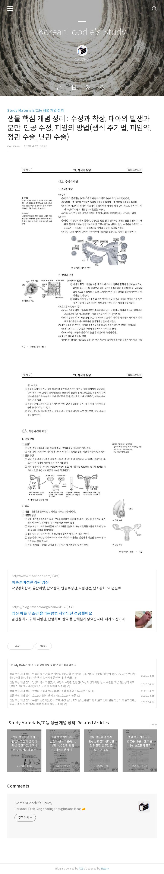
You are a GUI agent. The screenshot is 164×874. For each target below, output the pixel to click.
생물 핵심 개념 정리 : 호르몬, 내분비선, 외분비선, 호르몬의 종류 (43, 695)
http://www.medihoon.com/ (31, 576)
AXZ (81, 868)
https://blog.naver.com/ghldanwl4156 (39, 607)
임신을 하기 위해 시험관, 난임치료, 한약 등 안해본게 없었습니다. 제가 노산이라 (68, 619)
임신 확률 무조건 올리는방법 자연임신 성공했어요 (52, 613)
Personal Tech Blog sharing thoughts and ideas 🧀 (50, 809)
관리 (103, 87)
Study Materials (21, 665)
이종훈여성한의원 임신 (30, 582)
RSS (89, 87)
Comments (18, 786)
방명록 (74, 87)
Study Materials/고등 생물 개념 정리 (35, 110)
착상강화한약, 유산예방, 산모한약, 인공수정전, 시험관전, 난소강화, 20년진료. (67, 588)
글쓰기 (60, 87)
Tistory (105, 868)
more (153, 724)
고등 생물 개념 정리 (44, 665)
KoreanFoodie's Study (82, 32)
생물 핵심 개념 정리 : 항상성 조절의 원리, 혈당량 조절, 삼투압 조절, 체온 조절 (50, 690)
